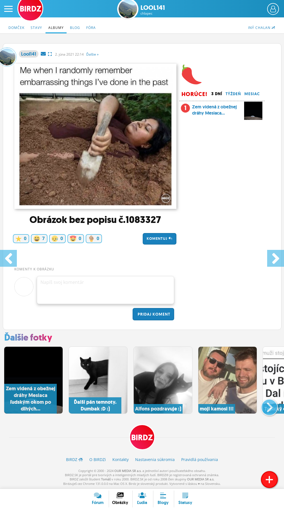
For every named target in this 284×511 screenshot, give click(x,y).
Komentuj (159, 238)
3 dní (216, 93)
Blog (75, 27)
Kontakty (120, 459)
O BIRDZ (97, 459)
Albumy (56, 27)
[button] (265, 405)
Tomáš (106, 479)
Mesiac (252, 93)
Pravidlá (199, 459)
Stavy (36, 27)
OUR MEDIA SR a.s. (128, 471)
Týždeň (233, 93)
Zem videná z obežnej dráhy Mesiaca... (222, 111)
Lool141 (152, 10)
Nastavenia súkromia (155, 459)
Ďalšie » (92, 54)
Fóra (91, 27)
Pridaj (153, 314)
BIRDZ (142, 437)
